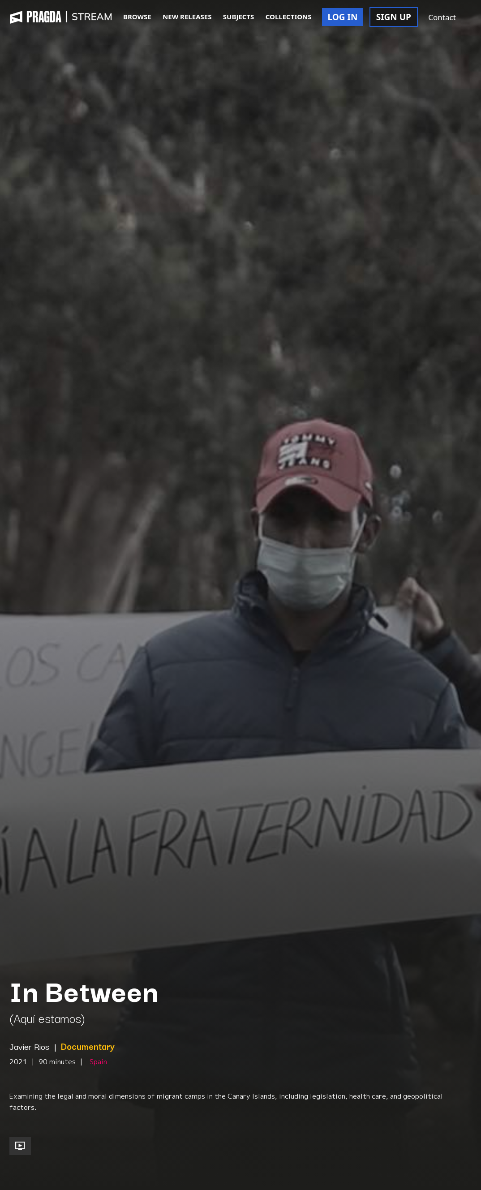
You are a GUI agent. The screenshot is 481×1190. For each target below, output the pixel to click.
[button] (471, 18)
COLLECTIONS (289, 16)
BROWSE (137, 16)
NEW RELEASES (187, 16)
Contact (442, 17)
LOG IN (343, 17)
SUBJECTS (238, 16)
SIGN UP (393, 17)
